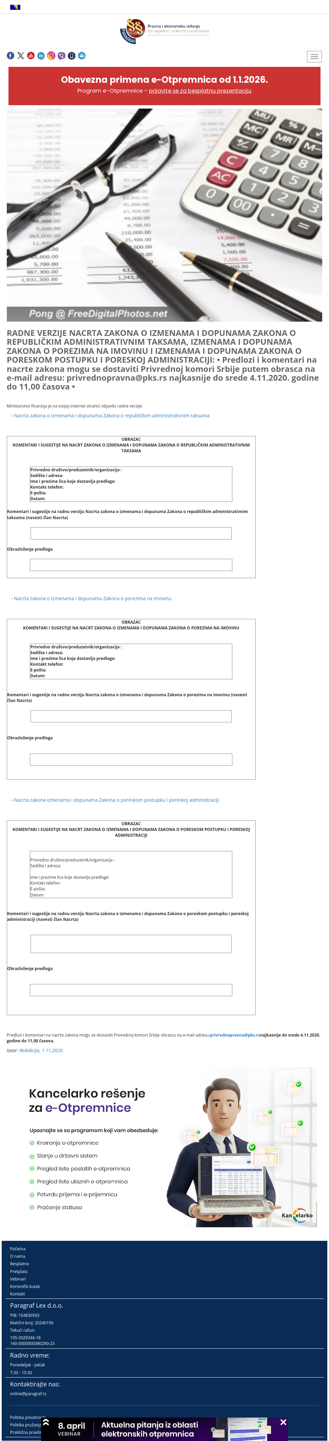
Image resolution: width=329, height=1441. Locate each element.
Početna (17, 1249)
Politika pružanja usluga (32, 1425)
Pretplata (18, 1271)
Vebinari (18, 1279)
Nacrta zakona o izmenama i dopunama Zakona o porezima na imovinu (92, 598)
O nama (17, 1256)
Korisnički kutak (25, 1286)
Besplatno (19, 1264)
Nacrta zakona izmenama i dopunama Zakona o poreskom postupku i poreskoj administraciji (116, 800)
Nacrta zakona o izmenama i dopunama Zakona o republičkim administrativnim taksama (112, 415)
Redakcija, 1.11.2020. (41, 1050)
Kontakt (17, 1294)
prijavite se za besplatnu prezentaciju (200, 91)
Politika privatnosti (27, 1417)
